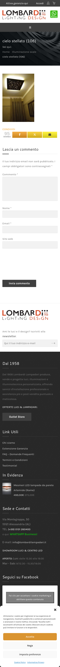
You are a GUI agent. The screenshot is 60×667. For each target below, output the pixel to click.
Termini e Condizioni (15, 459)
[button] (55, 609)
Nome (7, 208)
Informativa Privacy (35, 662)
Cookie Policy (20, 662)
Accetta (30, 636)
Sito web (7, 238)
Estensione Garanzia (15, 448)
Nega (30, 645)
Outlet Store (17, 416)
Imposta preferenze (30, 654)
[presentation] (15, 265)
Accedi (40, 3)
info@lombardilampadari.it (29, 542)
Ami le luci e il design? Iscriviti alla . (23, 334)
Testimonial (9, 465)
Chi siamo (8, 442)
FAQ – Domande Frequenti (18, 454)
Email (6, 223)
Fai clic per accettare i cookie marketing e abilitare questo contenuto (30, 597)
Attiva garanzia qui (19, 3)
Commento (10, 174)
